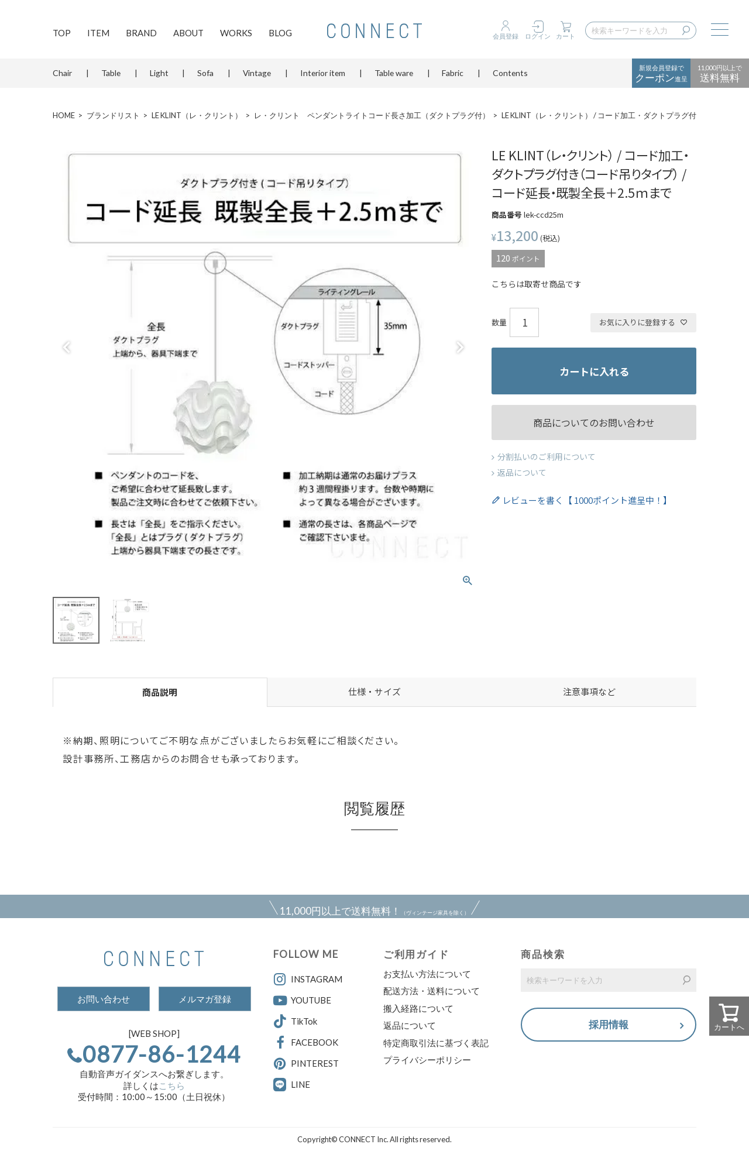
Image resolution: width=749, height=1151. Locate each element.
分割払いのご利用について (546, 456)
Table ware (393, 73)
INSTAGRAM (307, 980)
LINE (300, 1084)
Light (159, 73)
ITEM (98, 33)
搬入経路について (418, 1008)
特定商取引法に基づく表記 (436, 1042)
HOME (64, 115)
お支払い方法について (427, 973)
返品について (522, 472)
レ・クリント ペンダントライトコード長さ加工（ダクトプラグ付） (372, 115)
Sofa (205, 73)
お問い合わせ (103, 999)
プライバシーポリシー (427, 1059)
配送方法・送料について (431, 990)
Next (460, 347)
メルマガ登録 (204, 999)
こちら (172, 1085)
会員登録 (505, 36)
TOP (62, 33)
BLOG (280, 33)
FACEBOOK (305, 1043)
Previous (66, 347)
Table (111, 73)
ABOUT (188, 33)
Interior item (322, 73)
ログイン (538, 36)
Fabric (452, 73)
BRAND (141, 33)
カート (565, 36)
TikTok (295, 1022)
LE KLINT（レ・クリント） (197, 115)
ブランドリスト (113, 115)
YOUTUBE (302, 1001)
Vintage (257, 73)
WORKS (236, 33)
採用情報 (608, 1024)
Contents (510, 73)
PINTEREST (306, 1064)
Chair (62, 73)
